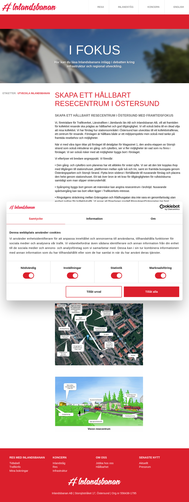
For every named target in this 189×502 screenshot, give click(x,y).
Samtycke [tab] (36, 218)
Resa (100, 7)
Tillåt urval (93, 291)
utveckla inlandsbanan (34, 93)
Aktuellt (143, 463)
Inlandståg (125, 7)
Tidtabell (14, 463)
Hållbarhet (102, 466)
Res (55, 466)
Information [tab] (94, 218)
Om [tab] (153, 218)
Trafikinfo (15, 466)
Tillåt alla (151, 291)
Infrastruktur (60, 470)
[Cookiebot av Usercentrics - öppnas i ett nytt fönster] (162, 207)
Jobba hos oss (104, 463)
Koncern (153, 7)
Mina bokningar (18, 470)
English (179, 7)
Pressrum (145, 466)
